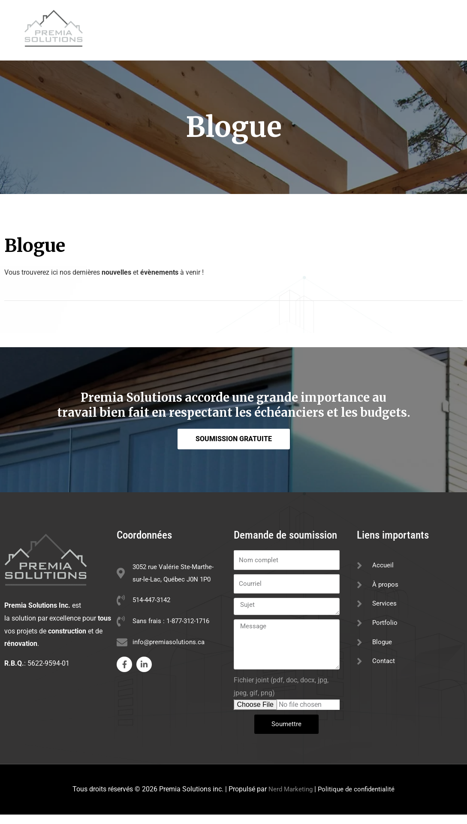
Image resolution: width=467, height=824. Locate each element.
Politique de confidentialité (357, 799)
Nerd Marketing (289, 799)
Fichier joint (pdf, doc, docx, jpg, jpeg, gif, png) (281, 696)
